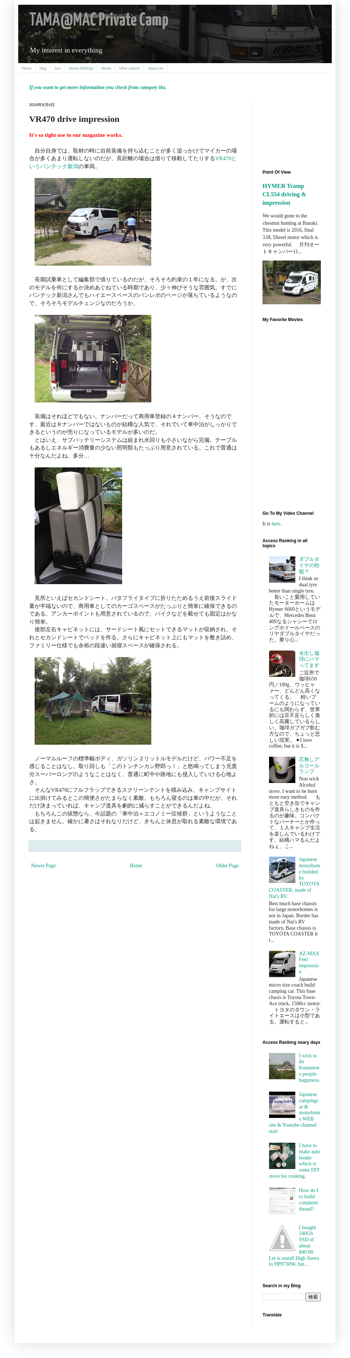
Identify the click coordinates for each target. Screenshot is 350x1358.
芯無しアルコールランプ (309, 766)
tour (58, 68)
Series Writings (81, 68)
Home (27, 68)
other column (129, 68)
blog (43, 68)
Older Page (227, 865)
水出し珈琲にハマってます (309, 659)
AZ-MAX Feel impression (309, 963)
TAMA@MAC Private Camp (98, 20)
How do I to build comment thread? (308, 1199)
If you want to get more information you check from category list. (97, 87)
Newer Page (43, 865)
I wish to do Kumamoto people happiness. (309, 1068)
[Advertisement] (295, 129)
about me (155, 68)
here (276, 523)
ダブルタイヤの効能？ (309, 565)
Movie (106, 68)
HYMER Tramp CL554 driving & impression (284, 194)
